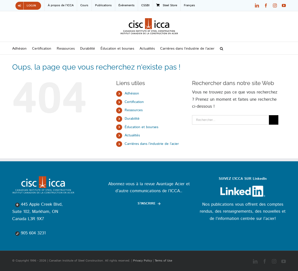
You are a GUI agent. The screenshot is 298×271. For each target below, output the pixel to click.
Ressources (134, 110)
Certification (134, 101)
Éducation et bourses (141, 127)
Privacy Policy (142, 261)
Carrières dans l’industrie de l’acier (152, 143)
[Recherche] (273, 120)
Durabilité (132, 118)
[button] (221, 48)
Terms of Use (163, 261)
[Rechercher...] (230, 120)
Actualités (132, 135)
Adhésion (132, 93)
